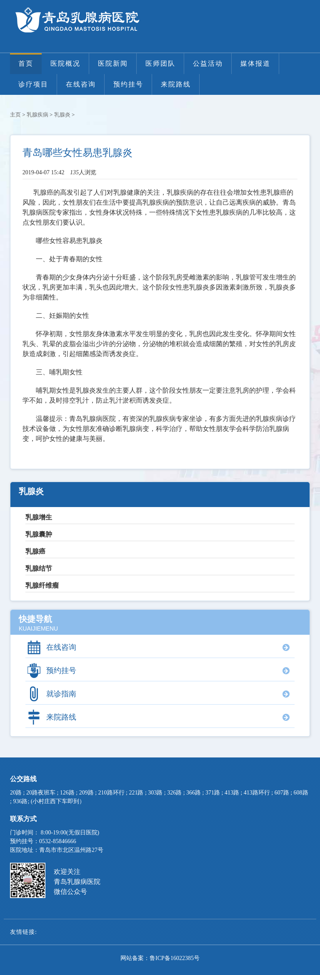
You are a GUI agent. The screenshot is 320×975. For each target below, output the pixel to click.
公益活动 (208, 63)
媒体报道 (255, 63)
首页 (25, 63)
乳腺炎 (62, 114)
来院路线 (176, 84)
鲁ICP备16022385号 (175, 958)
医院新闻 (113, 63)
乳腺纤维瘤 (42, 585)
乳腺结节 (38, 568)
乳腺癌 (35, 551)
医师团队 (160, 63)
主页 (15, 114)
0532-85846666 (57, 841)
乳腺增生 (38, 517)
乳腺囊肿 (38, 534)
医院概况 (65, 63)
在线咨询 (81, 84)
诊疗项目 (33, 84)
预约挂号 (128, 84)
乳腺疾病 (37, 114)
